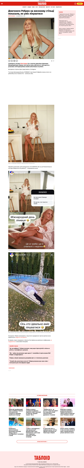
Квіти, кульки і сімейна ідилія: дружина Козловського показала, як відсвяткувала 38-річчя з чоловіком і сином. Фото (66, 31)
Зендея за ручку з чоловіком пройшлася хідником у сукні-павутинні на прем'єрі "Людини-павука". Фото (33, 412)
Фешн (33, 7)
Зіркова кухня (42, 7)
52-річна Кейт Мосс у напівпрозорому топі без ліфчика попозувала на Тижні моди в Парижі (50, 430)
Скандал (29, 7)
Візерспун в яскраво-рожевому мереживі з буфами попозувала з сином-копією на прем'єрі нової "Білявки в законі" (67, 412)
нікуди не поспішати (20, 337)
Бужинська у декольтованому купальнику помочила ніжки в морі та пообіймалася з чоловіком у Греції (16, 432)
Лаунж (61, 12)
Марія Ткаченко (11, 16)
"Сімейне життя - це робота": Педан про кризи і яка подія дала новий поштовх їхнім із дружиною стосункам (50, 412)
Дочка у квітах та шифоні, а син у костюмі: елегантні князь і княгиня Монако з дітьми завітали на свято (67, 430)
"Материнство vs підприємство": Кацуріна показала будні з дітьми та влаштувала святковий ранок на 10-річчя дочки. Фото (66, 23)
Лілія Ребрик (23, 63)
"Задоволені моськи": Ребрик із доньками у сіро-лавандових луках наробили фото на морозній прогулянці (66, 15)
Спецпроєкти (59, 7)
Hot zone (53, 7)
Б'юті (37, 7)
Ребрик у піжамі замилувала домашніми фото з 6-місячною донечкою (28, 358)
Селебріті (24, 7)
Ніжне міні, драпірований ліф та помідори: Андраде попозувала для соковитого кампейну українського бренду (16, 412)
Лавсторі (48, 7)
